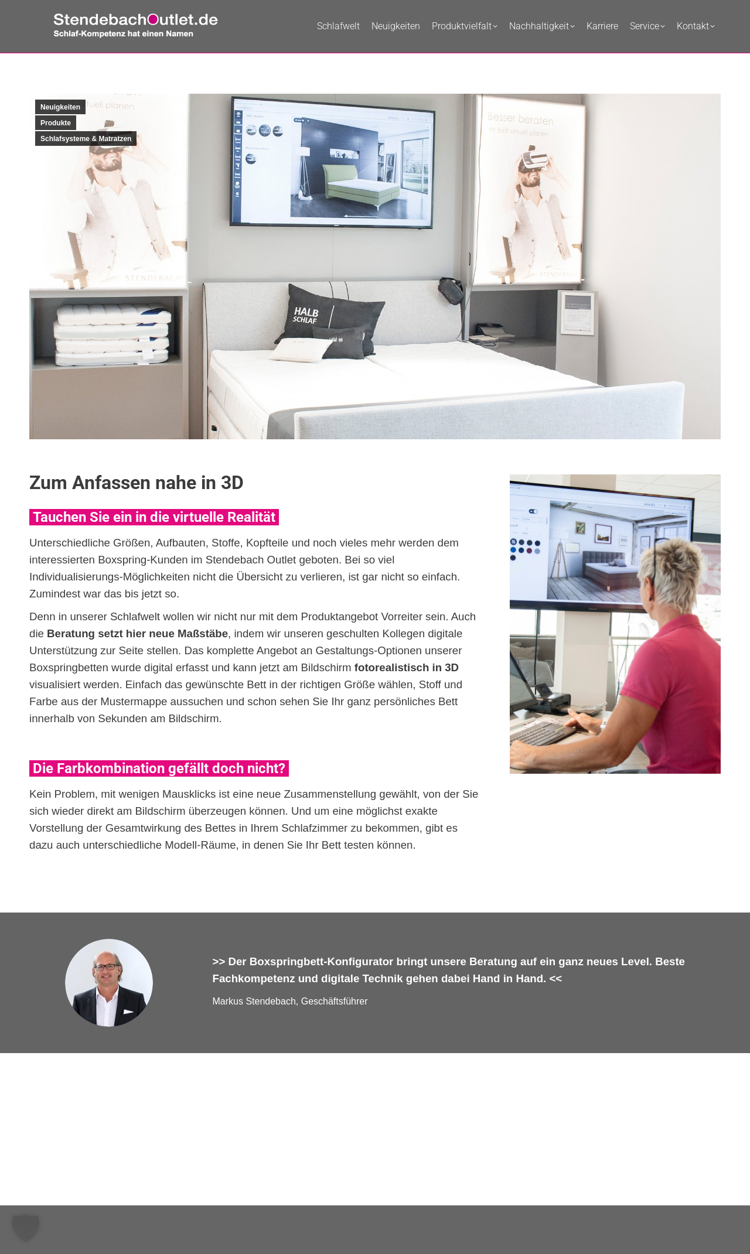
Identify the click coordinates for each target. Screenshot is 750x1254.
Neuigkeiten (60, 107)
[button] (26, 1228)
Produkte (55, 123)
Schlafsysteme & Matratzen (85, 139)
